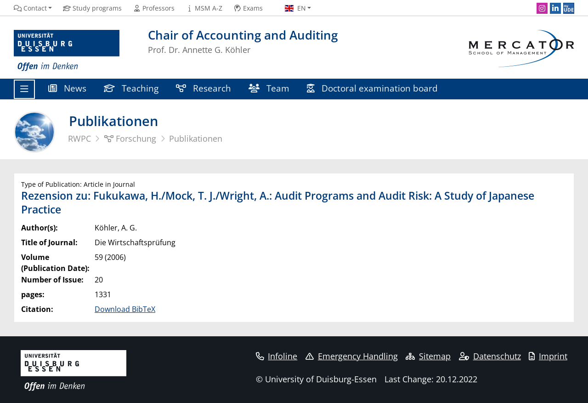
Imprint (548, 356)
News (67, 88)
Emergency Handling (351, 356)
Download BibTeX (125, 309)
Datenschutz (490, 356)
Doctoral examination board (372, 88)
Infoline (277, 356)
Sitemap (428, 356)
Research (203, 88)
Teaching (131, 88)
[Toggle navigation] (24, 89)
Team (269, 88)
